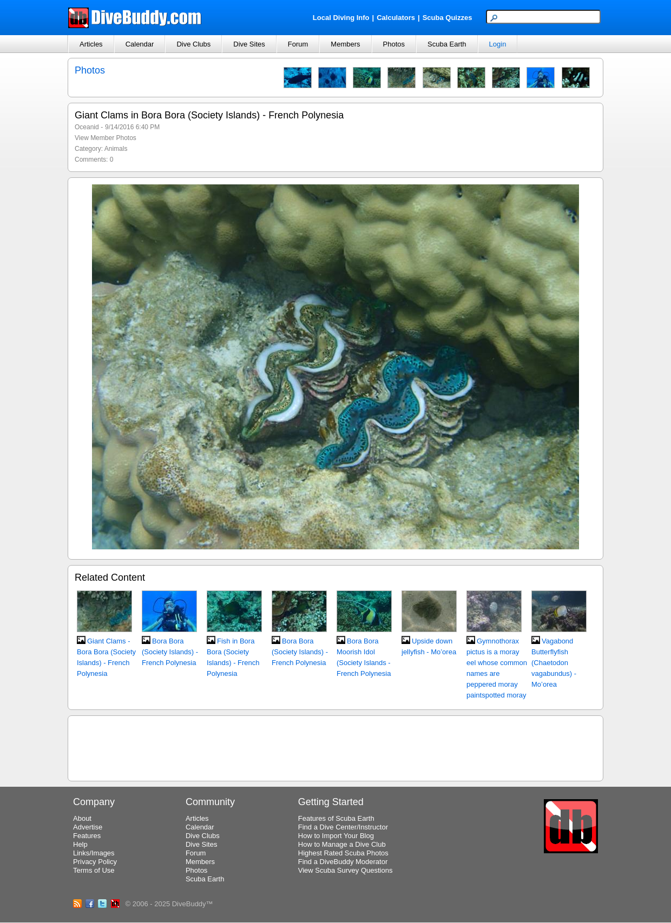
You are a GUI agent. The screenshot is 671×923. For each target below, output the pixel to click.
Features (87, 836)
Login (497, 44)
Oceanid (87, 127)
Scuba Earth (446, 44)
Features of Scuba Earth (336, 818)
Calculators (396, 18)
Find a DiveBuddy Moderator (342, 862)
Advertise (87, 827)
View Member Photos (105, 138)
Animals (116, 148)
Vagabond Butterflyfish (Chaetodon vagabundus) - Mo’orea (553, 662)
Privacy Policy (95, 862)
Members (345, 44)
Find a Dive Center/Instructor (343, 827)
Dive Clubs (193, 44)
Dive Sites (249, 44)
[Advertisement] (335, 746)
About (82, 818)
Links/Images (94, 853)
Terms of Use (94, 870)
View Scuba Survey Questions (345, 870)
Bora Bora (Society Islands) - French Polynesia (170, 652)
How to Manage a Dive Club (342, 844)
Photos (394, 44)
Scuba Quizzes (447, 18)
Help (80, 844)
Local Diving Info (341, 18)
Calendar (140, 44)
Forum (298, 44)
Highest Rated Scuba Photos (343, 853)
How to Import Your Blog (336, 836)
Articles (91, 44)
